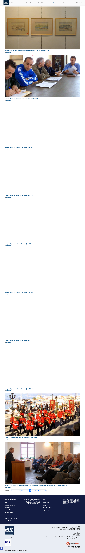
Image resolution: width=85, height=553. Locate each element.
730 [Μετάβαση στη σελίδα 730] (35, 490)
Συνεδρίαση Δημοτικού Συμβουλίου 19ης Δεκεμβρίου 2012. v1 (19, 389)
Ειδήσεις (12, 2)
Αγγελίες (42, 2)
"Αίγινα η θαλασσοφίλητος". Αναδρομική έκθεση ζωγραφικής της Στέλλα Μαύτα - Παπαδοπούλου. (28, 50)
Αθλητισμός (31, 2)
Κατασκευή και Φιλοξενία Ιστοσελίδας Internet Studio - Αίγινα (16, 550)
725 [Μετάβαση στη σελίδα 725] (22, 490)
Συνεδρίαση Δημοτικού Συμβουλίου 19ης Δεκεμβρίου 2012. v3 (19, 292)
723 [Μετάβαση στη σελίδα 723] (16, 490)
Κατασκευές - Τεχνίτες (9, 514)
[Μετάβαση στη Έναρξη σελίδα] (12, 490)
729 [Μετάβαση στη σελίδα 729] (32, 490)
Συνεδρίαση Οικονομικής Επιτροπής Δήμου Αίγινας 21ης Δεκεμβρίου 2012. (22, 99)
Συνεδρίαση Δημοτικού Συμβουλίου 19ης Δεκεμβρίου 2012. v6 (19, 147)
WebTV (54, 2)
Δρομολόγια (38, 2)
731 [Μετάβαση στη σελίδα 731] (38, 490)
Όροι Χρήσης (45, 505)
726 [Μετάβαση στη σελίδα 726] (24, 490)
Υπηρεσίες (7, 510)
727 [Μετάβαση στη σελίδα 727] (27, 490)
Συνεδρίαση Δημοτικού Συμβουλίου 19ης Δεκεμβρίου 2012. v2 (19, 340)
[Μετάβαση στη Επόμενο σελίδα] (43, 490)
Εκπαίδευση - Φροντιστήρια (10, 505)
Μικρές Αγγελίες (8, 520)
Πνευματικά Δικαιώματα (47, 507)
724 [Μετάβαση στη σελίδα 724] (19, 490)
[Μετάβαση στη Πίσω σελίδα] (14, 490)
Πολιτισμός (25, 2)
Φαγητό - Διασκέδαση (9, 512)
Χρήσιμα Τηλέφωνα (46, 502)
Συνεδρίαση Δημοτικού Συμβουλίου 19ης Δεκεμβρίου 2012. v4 (19, 244)
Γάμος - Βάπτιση (8, 515)
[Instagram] (79, 2)
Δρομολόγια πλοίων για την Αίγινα (11, 518)
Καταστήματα (7, 507)
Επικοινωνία (58, 2)
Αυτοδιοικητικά (19, 2)
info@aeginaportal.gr (76, 528)
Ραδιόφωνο (50, 2)
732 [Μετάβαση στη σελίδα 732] (40, 490)
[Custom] (81, 2)
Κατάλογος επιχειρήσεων (65, 2)
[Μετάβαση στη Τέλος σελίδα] (45, 490)
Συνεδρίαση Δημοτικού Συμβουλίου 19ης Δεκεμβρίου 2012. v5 (19, 195)
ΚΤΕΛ (45, 2)
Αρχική (9, 2)
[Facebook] (77, 2)
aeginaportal (8, 52)
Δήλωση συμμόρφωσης (47, 510)
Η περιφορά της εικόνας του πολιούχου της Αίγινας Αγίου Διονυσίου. (21, 437)
